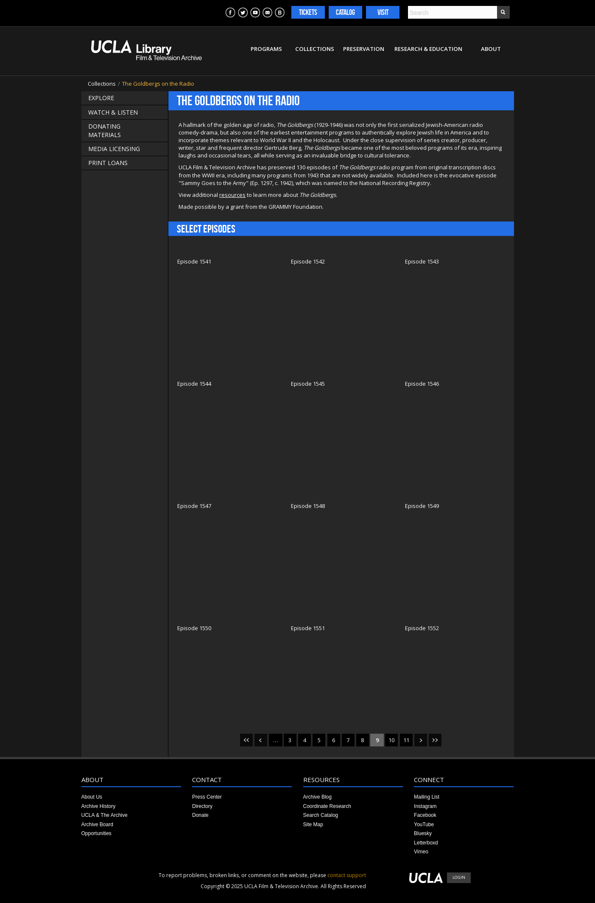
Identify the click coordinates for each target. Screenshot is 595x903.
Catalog (345, 12)
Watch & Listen (113, 112)
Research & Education (428, 49)
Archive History (98, 806)
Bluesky (423, 833)
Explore (101, 98)
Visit (382, 12)
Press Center (207, 797)
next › (420, 740)
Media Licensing (114, 149)
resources (232, 195)
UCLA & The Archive (104, 815)
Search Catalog (320, 815)
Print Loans (108, 163)
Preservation (363, 49)
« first (246, 740)
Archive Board (97, 824)
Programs (266, 49)
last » (435, 740)
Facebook (425, 815)
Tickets (308, 12)
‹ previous (260, 740)
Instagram (425, 806)
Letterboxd (426, 843)
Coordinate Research (327, 806)
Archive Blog (317, 797)
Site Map (313, 824)
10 (391, 740)
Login (459, 877)
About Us (91, 797)
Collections (314, 49)
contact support (346, 875)
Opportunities (96, 833)
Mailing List (426, 797)
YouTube (424, 824)
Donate (200, 815)
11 (406, 740)
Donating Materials (104, 130)
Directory (202, 806)
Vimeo (421, 852)
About (491, 49)
